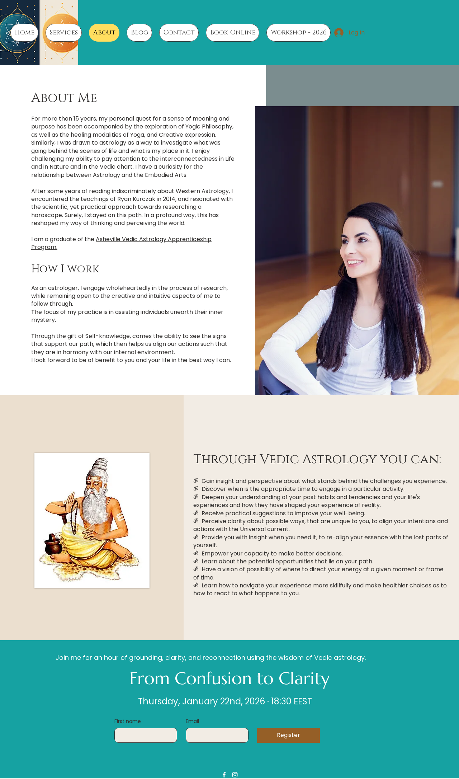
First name (127, 721)
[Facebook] (224, 774)
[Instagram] (234, 774)
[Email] (215, 735)
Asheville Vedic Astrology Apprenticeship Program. (121, 243)
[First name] (143, 735)
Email (192, 721)
